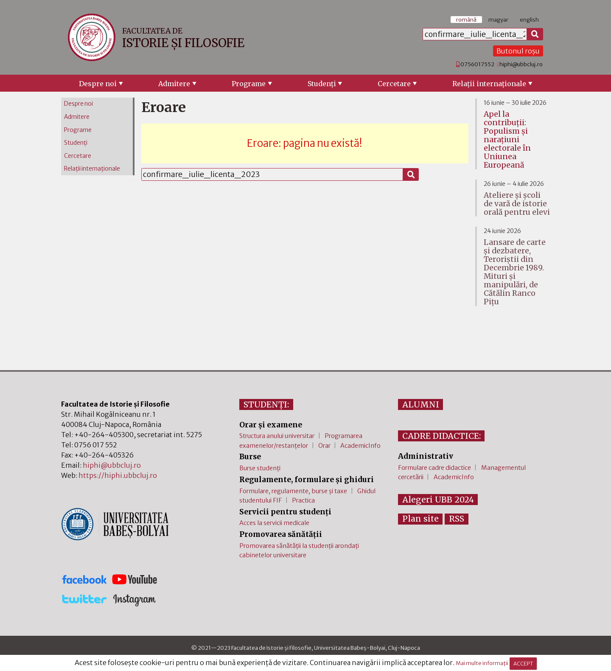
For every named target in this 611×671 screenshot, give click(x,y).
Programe (249, 83)
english (529, 19)
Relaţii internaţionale (489, 83)
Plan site (420, 519)
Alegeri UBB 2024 (438, 499)
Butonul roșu (518, 51)
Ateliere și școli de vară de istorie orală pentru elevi (517, 204)
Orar (324, 445)
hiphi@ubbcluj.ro (521, 64)
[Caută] (535, 34)
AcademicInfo (360, 445)
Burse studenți (259, 468)
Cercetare (394, 83)
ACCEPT (523, 663)
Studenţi (322, 83)
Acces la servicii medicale (274, 523)
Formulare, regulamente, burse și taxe (293, 491)
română (466, 19)
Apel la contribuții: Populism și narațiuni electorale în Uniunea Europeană (507, 139)
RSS (456, 519)
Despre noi (98, 83)
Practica (303, 500)
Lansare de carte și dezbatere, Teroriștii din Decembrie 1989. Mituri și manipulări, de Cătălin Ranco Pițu (515, 272)
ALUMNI (420, 404)
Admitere (174, 83)
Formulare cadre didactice (434, 468)
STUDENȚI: (266, 404)
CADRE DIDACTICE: (441, 436)
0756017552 (477, 64)
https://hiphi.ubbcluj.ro (117, 475)
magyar (498, 19)
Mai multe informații (482, 663)
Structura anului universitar (276, 436)
